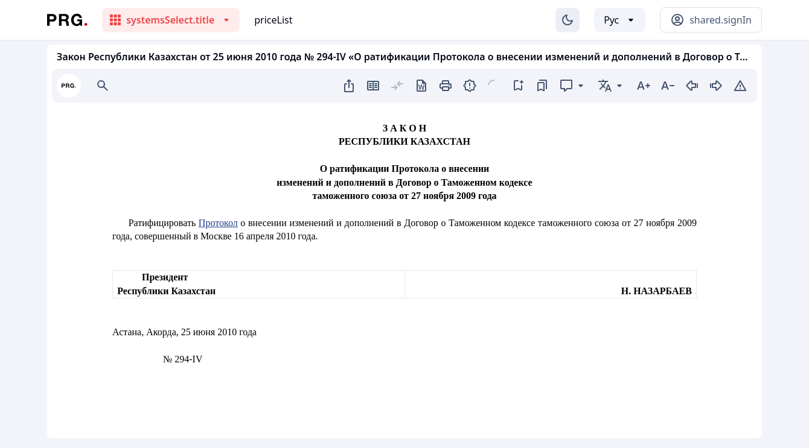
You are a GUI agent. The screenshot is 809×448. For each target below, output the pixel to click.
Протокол (218, 223)
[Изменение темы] (567, 20)
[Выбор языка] (619, 20)
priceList (273, 20)
